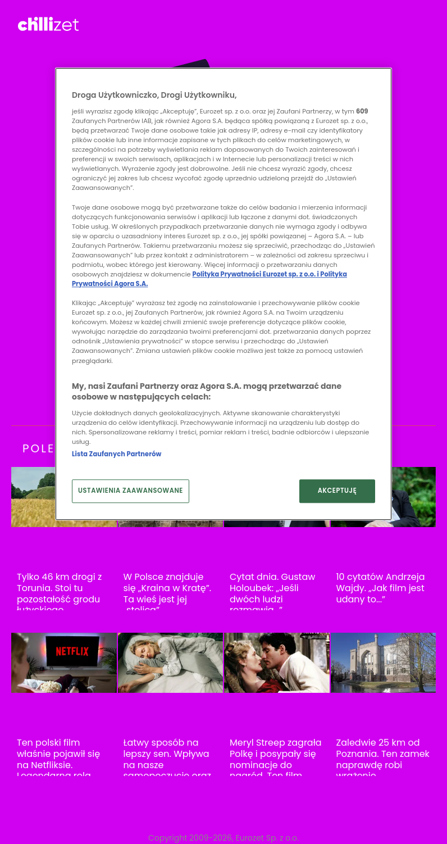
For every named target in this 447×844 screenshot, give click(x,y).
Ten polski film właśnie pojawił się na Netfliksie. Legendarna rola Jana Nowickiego (58, 764)
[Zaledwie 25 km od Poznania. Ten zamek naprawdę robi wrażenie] (383, 663)
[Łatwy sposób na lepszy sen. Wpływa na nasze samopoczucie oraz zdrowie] (171, 663)
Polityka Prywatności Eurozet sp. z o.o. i (257, 274)
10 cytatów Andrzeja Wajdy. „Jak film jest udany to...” (380, 588)
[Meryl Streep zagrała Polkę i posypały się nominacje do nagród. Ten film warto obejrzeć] (277, 663)
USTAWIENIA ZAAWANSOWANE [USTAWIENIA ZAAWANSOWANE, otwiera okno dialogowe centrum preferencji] (130, 490)
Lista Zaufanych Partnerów (116, 454)
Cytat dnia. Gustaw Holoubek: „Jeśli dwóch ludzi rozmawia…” (272, 593)
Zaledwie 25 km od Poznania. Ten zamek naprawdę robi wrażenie (383, 759)
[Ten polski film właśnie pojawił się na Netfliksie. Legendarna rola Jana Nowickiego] (64, 663)
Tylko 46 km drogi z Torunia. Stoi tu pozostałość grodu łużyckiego (59, 593)
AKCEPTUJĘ (337, 490)
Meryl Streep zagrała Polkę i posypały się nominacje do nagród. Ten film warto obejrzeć (276, 764)
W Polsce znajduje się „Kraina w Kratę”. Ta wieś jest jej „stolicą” (168, 593)
